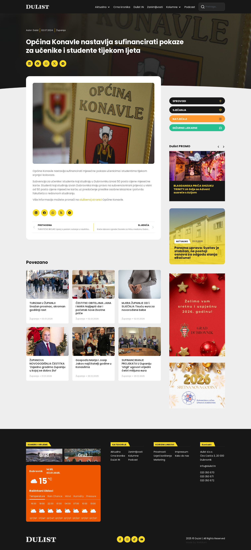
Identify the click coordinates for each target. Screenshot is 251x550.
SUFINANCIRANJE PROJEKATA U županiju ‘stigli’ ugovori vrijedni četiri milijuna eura (136, 365)
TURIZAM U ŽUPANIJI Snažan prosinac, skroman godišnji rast (47, 306)
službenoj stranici (90, 200)
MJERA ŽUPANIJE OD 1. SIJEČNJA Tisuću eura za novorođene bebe (138, 306)
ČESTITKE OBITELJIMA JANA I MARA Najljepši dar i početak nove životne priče (93, 308)
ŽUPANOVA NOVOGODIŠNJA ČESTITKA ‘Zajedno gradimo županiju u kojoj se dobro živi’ (47, 365)
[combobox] (211, 7)
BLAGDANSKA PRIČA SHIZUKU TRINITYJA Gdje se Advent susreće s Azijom (195, 189)
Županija (61, 30)
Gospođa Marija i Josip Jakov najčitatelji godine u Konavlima (93, 363)
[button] (29, 63)
